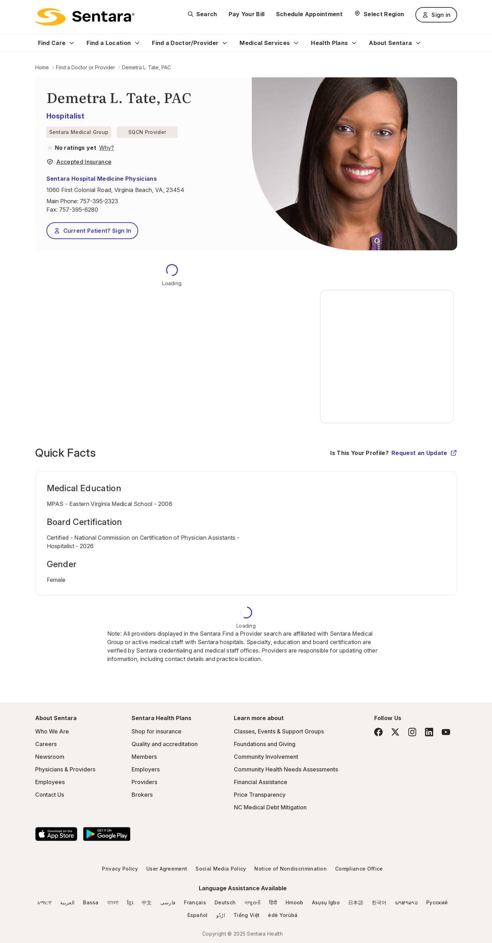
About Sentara (390, 42)
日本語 (355, 902)
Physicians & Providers (65, 769)
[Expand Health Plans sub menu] (354, 42)
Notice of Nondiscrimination (290, 869)
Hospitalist (65, 116)
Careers (46, 744)
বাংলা (113, 902)
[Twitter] (395, 732)
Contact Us (49, 794)
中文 (147, 902)
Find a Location (109, 42)
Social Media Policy (221, 869)
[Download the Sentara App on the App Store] (56, 834)
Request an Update (424, 452)
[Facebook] (378, 732)
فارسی (168, 902)
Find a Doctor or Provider (85, 67)
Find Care (52, 42)
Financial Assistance (260, 781)
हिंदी (273, 902)
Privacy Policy (120, 869)
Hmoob (294, 902)
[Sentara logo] (84, 17)
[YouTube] (446, 732)
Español (197, 915)
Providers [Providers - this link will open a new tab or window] (144, 781)
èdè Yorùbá (283, 915)
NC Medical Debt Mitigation (270, 807)
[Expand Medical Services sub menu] (296, 42)
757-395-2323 (99, 201)
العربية (67, 902)
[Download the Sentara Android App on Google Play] (106, 834)
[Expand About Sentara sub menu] (418, 42)
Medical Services (264, 42)
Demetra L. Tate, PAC (146, 67)
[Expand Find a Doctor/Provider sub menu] (224, 42)
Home (42, 67)
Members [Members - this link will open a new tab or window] (144, 756)
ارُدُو (220, 915)
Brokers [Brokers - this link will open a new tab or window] (142, 794)
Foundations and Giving (264, 744)
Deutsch (225, 902)
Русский (437, 902)
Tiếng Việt (247, 915)
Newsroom (49, 756)
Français (195, 902)
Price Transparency (260, 794)
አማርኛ (44, 902)
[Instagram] (412, 732)
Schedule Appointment (309, 14)
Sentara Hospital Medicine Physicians (101, 178)
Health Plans (329, 42)
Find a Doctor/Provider (185, 42)
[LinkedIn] (429, 732)
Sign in (436, 14)
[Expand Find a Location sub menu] (137, 42)
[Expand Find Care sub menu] (71, 42)
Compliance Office (359, 869)
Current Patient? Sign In (92, 230)
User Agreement (166, 869)
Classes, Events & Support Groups (279, 731)
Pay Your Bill (247, 14)
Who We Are (52, 731)
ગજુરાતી (252, 902)
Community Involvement (266, 756)
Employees (50, 781)
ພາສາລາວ (406, 902)
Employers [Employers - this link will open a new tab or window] (146, 769)
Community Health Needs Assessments (286, 769)
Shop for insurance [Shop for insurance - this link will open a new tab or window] (156, 731)
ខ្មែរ (130, 902)
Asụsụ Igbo (326, 902)
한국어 (379, 902)
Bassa (91, 902)
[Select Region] (379, 14)
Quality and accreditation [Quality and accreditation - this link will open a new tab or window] (165, 744)
